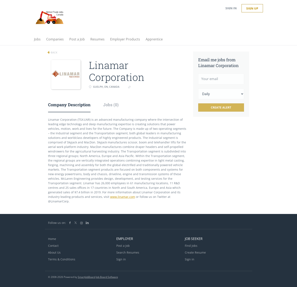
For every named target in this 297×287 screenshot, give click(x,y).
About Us (54, 252)
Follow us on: (57, 223)
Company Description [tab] (69, 104)
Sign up (252, 8)
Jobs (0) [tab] (111, 104)
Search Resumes (127, 252)
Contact (53, 246)
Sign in (231, 8)
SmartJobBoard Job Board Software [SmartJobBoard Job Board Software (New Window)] (98, 277)
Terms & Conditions (61, 259)
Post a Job (123, 246)
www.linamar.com (122, 197)
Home (52, 239)
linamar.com (140, 87)
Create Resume (195, 252)
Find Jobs (191, 246)
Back (53, 52)
